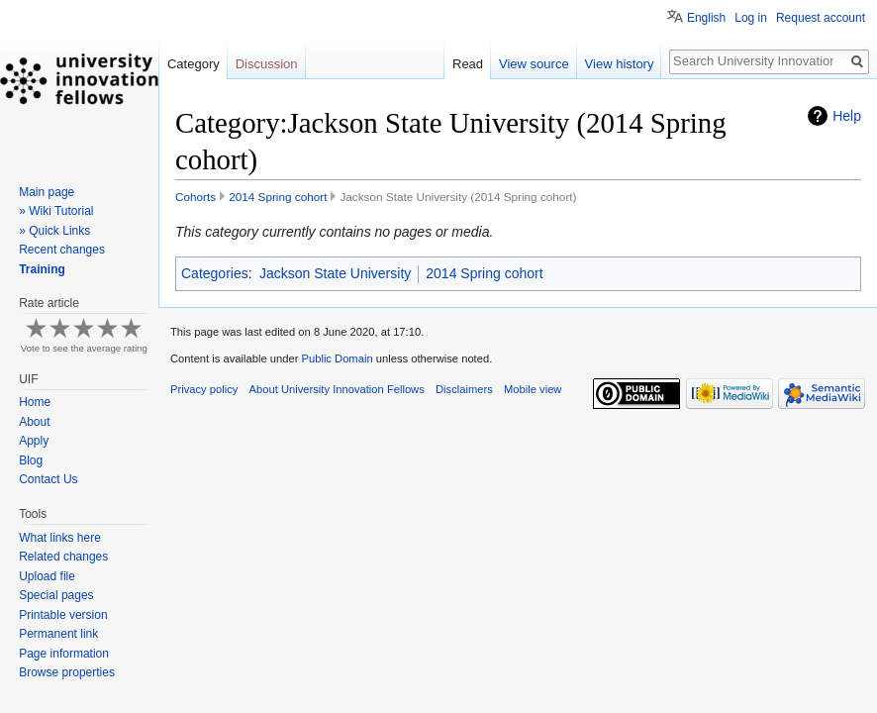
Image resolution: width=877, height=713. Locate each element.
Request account (820, 18)
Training (42, 269)
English (706, 18)
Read (467, 63)
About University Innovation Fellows (337, 389)
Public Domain (336, 358)
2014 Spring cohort (278, 196)
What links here (60, 538)
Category (193, 63)
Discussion (267, 63)
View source (534, 63)
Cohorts (195, 196)
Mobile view (532, 389)
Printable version (63, 615)
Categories (214, 273)
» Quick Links (54, 231)
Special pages (56, 595)
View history (619, 63)
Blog (31, 460)
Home (34, 402)
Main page (46, 192)
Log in (750, 18)
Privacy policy (204, 389)
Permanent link (58, 634)
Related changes (63, 556)
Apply (34, 441)
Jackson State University (335, 273)
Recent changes (62, 249)
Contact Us (48, 479)
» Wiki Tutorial (56, 211)
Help (846, 116)
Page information (64, 654)
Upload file (47, 576)
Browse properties (67, 672)
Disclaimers (464, 389)
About (34, 422)
